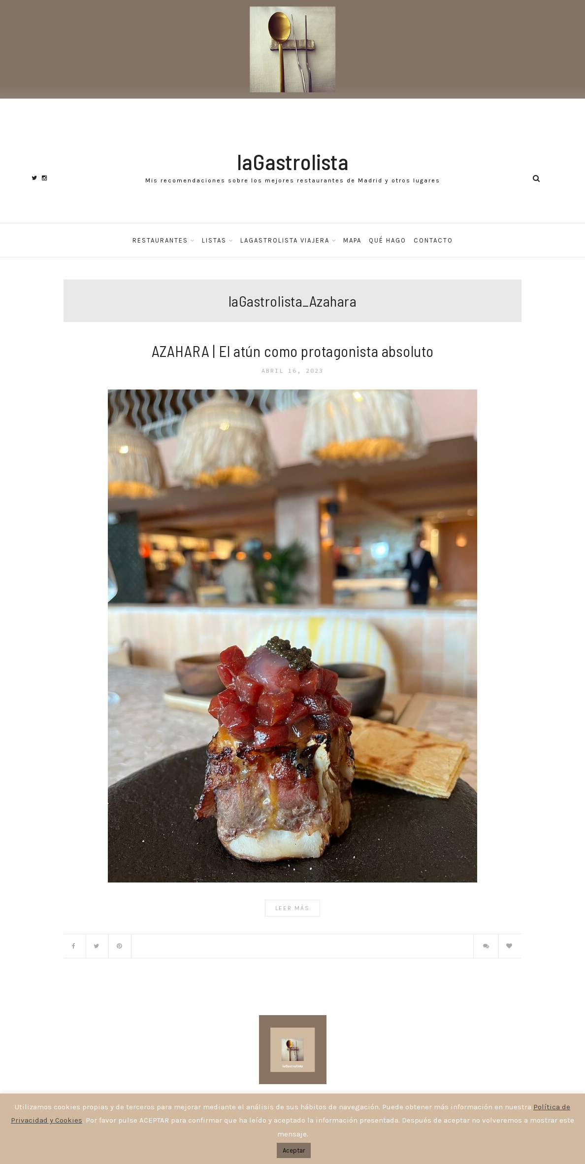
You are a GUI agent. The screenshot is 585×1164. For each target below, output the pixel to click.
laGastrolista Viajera (284, 240)
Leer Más (292, 908)
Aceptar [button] (294, 1150)
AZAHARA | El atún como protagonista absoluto (293, 351)
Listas (214, 240)
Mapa (352, 240)
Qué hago (387, 240)
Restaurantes (160, 240)
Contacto (433, 240)
